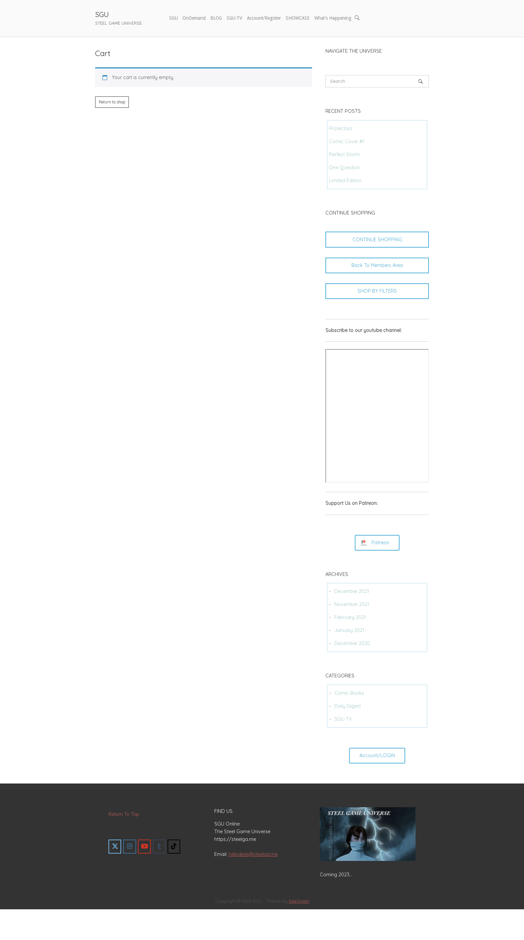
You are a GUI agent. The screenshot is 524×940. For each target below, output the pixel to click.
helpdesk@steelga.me (253, 854)
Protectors (340, 128)
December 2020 (352, 643)
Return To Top (123, 814)
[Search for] (377, 81)
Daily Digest (347, 706)
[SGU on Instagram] (129, 847)
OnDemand (194, 18)
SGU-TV (234, 18)
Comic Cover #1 (346, 141)
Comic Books (349, 693)
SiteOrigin (299, 901)
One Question (344, 168)
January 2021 (349, 630)
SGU (102, 14)
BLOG (216, 18)
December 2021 (351, 591)
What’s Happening (332, 18)
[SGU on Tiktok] (174, 847)
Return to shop (112, 101)
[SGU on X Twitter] (114, 847)
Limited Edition (345, 181)
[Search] (420, 81)
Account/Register (264, 18)
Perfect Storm (344, 154)
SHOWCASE (298, 18)
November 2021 (351, 604)
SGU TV (343, 719)
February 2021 (350, 617)
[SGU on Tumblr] (159, 847)
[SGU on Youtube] (144, 847)
